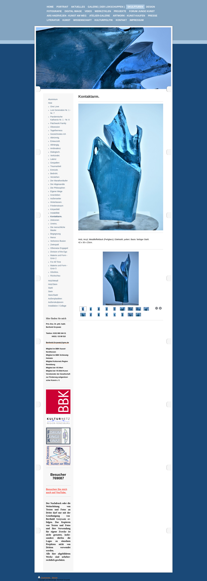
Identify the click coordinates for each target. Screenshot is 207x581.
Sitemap (54, 577)
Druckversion (44, 577)
